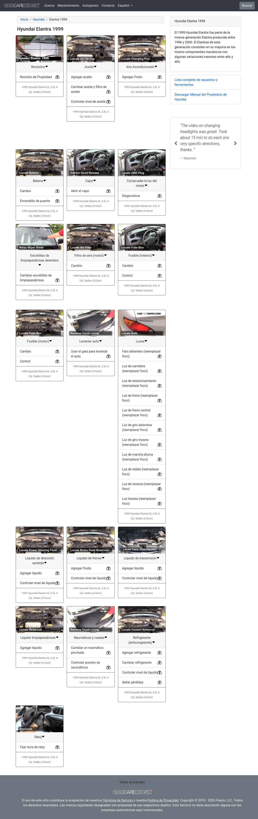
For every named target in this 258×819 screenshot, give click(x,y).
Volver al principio (132, 782)
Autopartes (90, 5)
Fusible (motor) (38, 341)
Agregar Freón (132, 77)
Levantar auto (89, 341)
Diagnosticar (131, 196)
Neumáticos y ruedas (89, 638)
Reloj (38, 737)
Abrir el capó (80, 191)
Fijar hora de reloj (32, 747)
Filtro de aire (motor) (89, 255)
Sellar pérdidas (133, 682)
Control (127, 275)
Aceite (89, 67)
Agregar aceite (81, 77)
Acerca (49, 5)
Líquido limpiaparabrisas (38, 638)
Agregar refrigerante (136, 653)
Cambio (25, 191)
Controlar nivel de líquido (37, 583)
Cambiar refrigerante (137, 662)
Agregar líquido (31, 573)
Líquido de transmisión (140, 558)
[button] (176, 143)
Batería (38, 181)
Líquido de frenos (89, 558)
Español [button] (124, 5)
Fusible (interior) (140, 255)
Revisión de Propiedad (36, 77)
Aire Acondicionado (140, 67)
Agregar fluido (81, 568)
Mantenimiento (68, 5)
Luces (140, 341)
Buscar (247, 5)
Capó (89, 181)
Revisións (38, 67)
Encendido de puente (35, 201)
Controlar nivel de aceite (88, 102)
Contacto (108, 5)
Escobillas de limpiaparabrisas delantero (40, 258)
